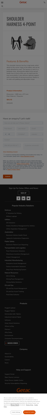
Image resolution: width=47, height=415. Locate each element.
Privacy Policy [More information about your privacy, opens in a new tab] (14, 408)
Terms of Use (29, 408)
